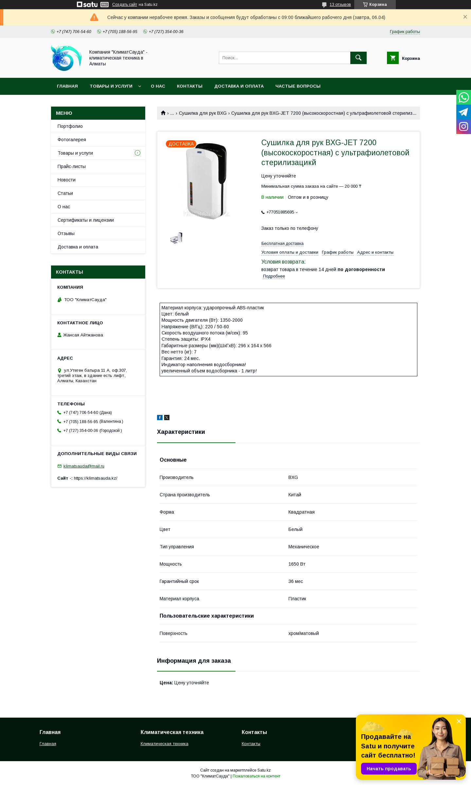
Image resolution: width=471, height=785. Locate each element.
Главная (67, 86)
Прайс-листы (72, 166)
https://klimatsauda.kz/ (95, 478)
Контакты (189, 86)
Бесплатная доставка (282, 243)
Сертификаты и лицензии (86, 220)
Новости (67, 179)
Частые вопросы (298, 86)
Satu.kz (264, 770)
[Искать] (358, 58)
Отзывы (66, 233)
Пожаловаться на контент (256, 776)
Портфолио (70, 126)
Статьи (65, 193)
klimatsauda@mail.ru (83, 466)
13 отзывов (340, 4)
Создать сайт (124, 4)
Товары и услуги (111, 86)
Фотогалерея (72, 139)
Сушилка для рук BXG (203, 113)
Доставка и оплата (239, 86)
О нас (158, 86)
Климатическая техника (164, 743)
